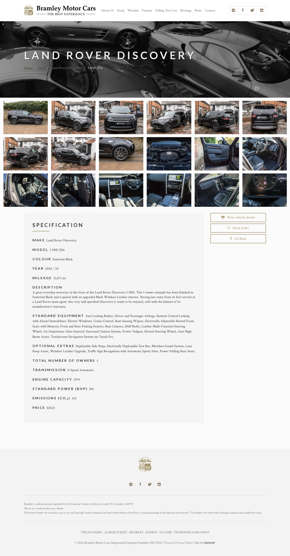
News (198, 10)
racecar (209, 542)
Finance (147, 10)
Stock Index (238, 228)
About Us (107, 10)
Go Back (238, 238)
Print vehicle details (238, 217)
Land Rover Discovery (66, 68)
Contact (210, 10)
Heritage (185, 10)
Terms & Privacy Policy (178, 543)
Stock (120, 10)
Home (28, 68)
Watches (133, 10)
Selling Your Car (166, 10)
